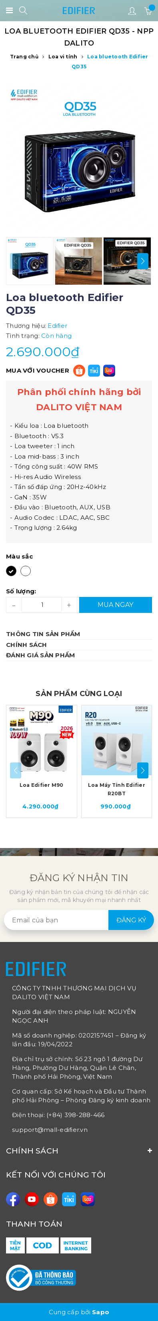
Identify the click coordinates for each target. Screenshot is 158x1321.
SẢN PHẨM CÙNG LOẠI (79, 693)
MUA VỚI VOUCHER (37, 370)
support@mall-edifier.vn (50, 1129)
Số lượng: (21, 591)
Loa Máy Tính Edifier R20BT (116, 789)
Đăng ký (131, 920)
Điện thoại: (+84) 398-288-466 (58, 1115)
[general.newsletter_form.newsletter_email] (79, 920)
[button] (142, 261)
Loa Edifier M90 (42, 785)
